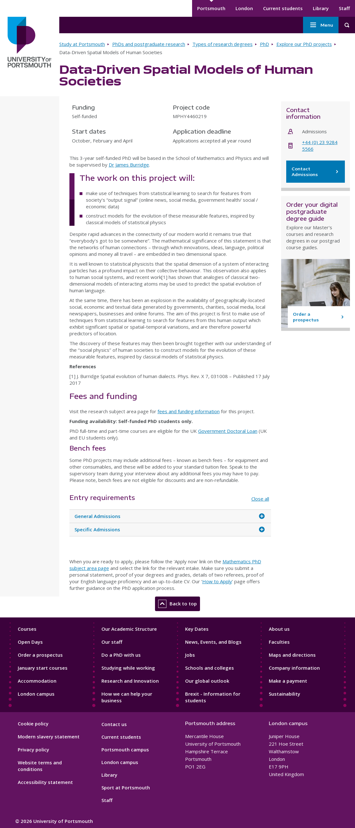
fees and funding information (189, 411)
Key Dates (197, 629)
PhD (264, 44)
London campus (36, 694)
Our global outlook (207, 681)
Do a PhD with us (121, 655)
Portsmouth (211, 8)
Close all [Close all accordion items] (260, 499)
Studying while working (128, 668)
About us (279, 629)
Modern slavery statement (49, 736)
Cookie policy (33, 723)
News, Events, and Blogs (213, 642)
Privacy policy (33, 749)
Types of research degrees (222, 44)
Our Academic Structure (129, 629)
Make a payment (288, 681)
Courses (27, 629)
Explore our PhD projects (304, 44)
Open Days (30, 642)
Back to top (177, 604)
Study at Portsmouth (82, 44)
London (244, 8)
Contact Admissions (315, 171)
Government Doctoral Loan (227, 431)
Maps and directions (292, 655)
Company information (294, 668)
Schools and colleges (209, 668)
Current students (283, 8)
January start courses (43, 668)
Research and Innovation (130, 681)
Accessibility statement (45, 782)
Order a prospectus (40, 655)
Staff (344, 8)
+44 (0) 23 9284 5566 (320, 145)
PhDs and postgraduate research (148, 44)
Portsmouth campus (125, 749)
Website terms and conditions (40, 765)
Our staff (111, 642)
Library (321, 8)
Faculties (279, 642)
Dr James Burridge (129, 164)
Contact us (114, 724)
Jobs (190, 655)
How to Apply (217, 581)
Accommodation (37, 681)
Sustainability (284, 694)
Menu (320, 25)
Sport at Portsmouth (125, 787)
